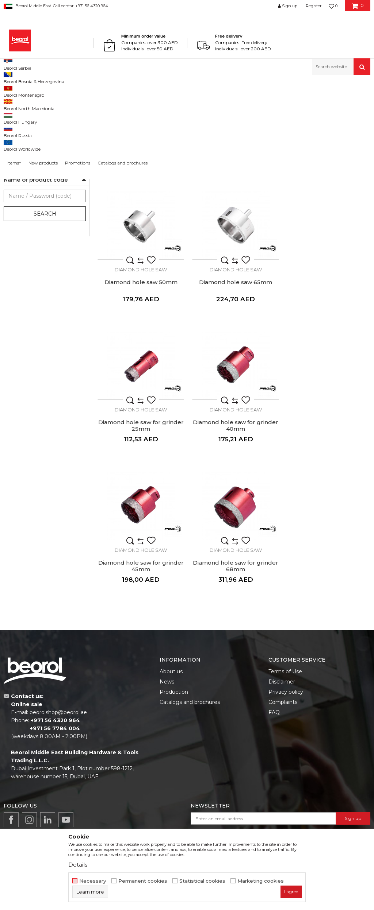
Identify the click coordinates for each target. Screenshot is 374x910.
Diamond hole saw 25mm (233, 227)
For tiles (19, 192)
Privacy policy (285, 634)
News (167, 623)
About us (171, 613)
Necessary (92, 881)
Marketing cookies (260, 881)
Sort (283, 102)
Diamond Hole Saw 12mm (140, 227)
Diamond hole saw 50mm (327, 227)
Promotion (23, 253)
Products (31, 90)
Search (45, 300)
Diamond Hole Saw (28, 164)
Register (313, 5)
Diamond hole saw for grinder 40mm (327, 369)
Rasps (13, 146)
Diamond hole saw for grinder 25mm (233, 369)
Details (77, 864)
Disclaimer (281, 623)
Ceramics (21, 218)
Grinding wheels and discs (37, 120)
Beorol (10, 90)
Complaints (282, 644)
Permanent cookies (142, 881)
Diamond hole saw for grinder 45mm (140, 508)
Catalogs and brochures (190, 644)
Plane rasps (19, 155)
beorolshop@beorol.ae (58, 654)
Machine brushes (27, 137)
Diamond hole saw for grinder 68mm (233, 508)
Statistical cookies (202, 881)
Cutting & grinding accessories (115, 90)
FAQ (274, 654)
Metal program (62, 90)
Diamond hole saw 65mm (140, 366)
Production (174, 634)
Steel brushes (22, 129)
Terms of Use (285, 613)
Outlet (18, 244)
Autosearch (255, 102)
